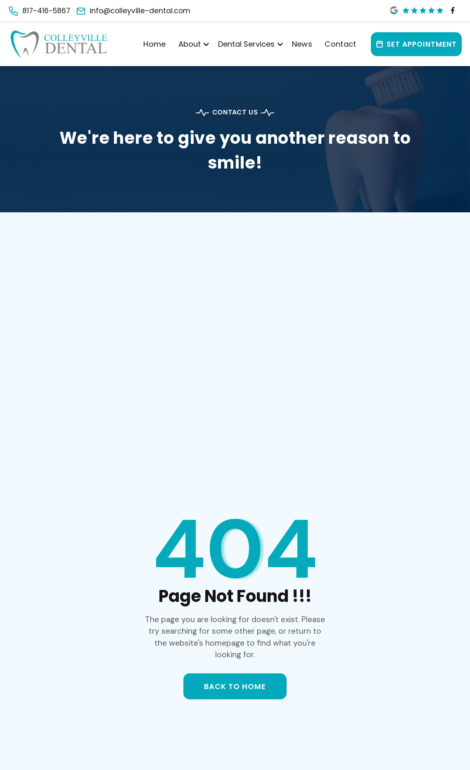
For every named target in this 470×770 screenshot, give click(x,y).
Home (154, 44)
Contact (340, 44)
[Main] (58, 44)
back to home (235, 686)
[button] (192, 44)
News (302, 44)
